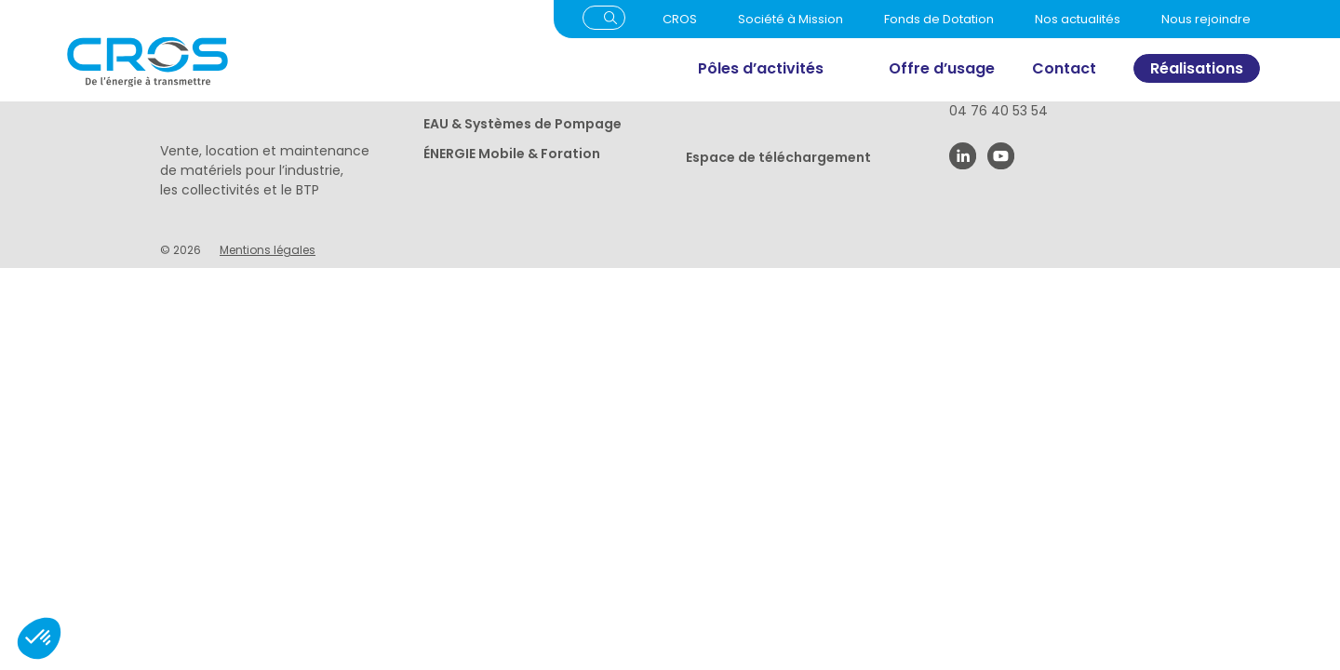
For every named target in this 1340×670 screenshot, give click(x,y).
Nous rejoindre (1206, 19)
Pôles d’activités (761, 68)
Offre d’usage (942, 68)
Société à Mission (790, 19)
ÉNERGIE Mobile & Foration (511, 153)
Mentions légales (267, 250)
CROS (680, 19)
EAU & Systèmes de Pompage (522, 123)
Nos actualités (1077, 19)
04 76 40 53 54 (998, 110)
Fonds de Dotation (939, 19)
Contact (1064, 68)
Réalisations (1196, 68)
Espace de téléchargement (778, 157)
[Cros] (272, 62)
